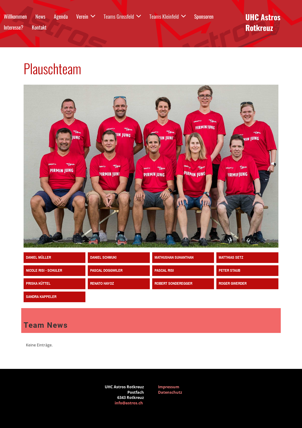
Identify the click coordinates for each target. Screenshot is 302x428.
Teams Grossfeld (122, 16)
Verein (85, 16)
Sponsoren (204, 16)
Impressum (168, 386)
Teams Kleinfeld (167, 16)
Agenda (61, 16)
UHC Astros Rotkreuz (263, 22)
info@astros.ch (129, 403)
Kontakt (39, 27)
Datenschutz (170, 392)
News (40, 16)
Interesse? (13, 27)
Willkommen (15, 16)
